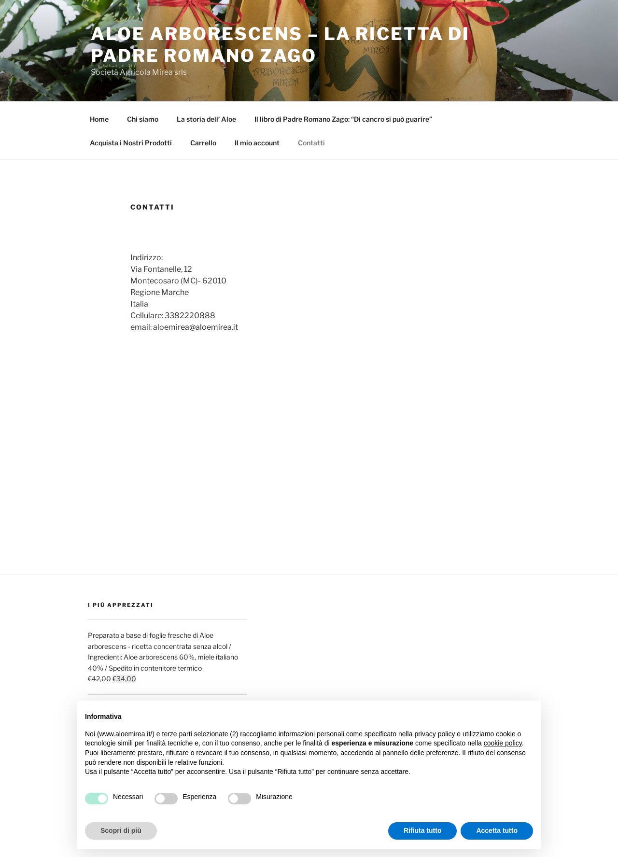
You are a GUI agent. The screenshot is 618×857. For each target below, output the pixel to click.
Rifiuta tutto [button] (423, 830)
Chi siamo (142, 119)
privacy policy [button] (434, 734)
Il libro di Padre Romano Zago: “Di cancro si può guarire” (343, 119)
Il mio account (257, 143)
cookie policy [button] (503, 743)
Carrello (203, 143)
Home (99, 119)
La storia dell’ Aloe (206, 119)
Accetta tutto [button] (497, 830)
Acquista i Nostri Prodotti (131, 143)
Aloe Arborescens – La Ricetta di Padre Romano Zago (280, 44)
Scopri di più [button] (120, 830)
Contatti (311, 143)
